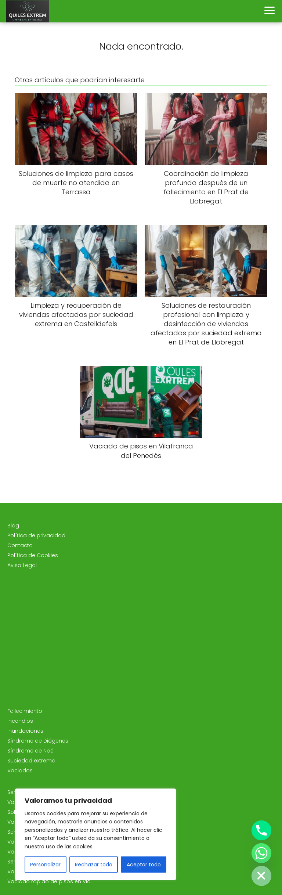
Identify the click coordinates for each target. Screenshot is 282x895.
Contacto (20, 545)
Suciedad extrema (31, 760)
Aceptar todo (144, 864)
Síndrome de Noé (30, 750)
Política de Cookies (32, 555)
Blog (13, 525)
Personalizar (45, 864)
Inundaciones (25, 731)
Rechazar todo (93, 864)
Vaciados (20, 770)
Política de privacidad (36, 535)
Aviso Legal (22, 565)
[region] (95, 834)
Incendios (20, 721)
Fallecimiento (24, 711)
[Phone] (261, 830)
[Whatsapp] (261, 853)
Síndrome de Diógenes (37, 740)
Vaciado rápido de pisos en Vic (48, 881)
